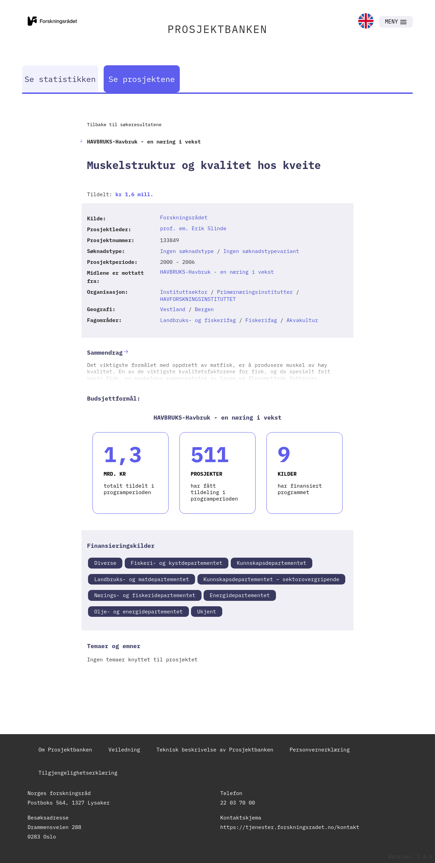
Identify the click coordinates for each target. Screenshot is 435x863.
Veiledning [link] (124, 749)
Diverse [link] (105, 562)
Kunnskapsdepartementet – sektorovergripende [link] (272, 579)
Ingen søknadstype (187, 251)
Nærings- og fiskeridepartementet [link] (144, 595)
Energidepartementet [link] (240, 595)
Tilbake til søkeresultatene (124, 124)
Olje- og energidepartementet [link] (138, 611)
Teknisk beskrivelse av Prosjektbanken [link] (214, 749)
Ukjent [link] (206, 611)
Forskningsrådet (184, 217)
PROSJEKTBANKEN (217, 29)
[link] (365, 21)
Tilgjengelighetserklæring (78, 772)
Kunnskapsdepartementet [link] (272, 562)
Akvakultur (302, 320)
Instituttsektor (184, 291)
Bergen (204, 309)
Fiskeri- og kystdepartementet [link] (177, 562)
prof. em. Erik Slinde (193, 228)
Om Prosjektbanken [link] (65, 749)
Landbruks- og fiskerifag (198, 320)
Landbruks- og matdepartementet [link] (141, 579)
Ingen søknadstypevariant (261, 251)
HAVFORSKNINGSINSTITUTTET (198, 298)
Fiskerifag (261, 320)
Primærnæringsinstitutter (255, 291)
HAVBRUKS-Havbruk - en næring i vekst (217, 271)
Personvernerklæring (320, 749)
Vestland (172, 309)
